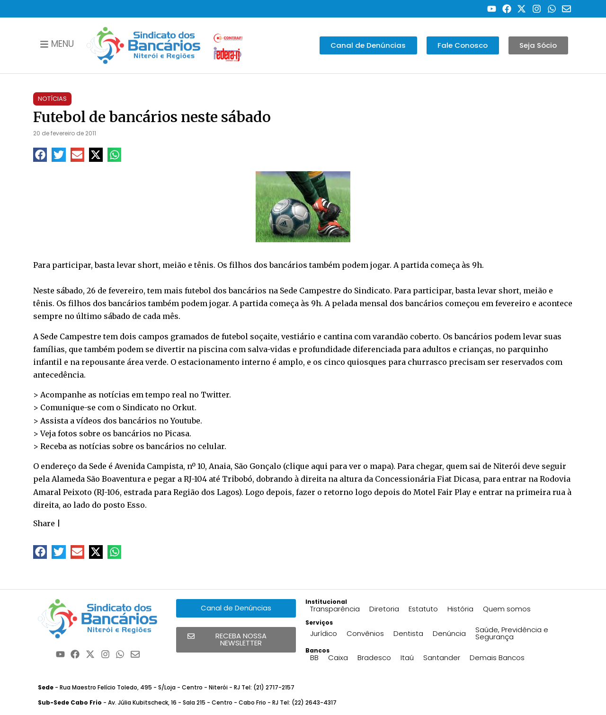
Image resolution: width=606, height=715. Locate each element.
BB (314, 657)
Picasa (177, 433)
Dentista (408, 633)
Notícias (52, 98)
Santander (441, 657)
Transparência (335, 609)
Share (44, 523)
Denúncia (449, 633)
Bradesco (374, 657)
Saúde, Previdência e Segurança (511, 633)
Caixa (338, 657)
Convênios (365, 633)
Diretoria (384, 609)
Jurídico (323, 633)
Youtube (185, 420)
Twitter (215, 394)
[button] (40, 154)
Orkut (183, 407)
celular (211, 446)
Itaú (407, 657)
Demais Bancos (497, 657)
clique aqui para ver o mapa (338, 466)
